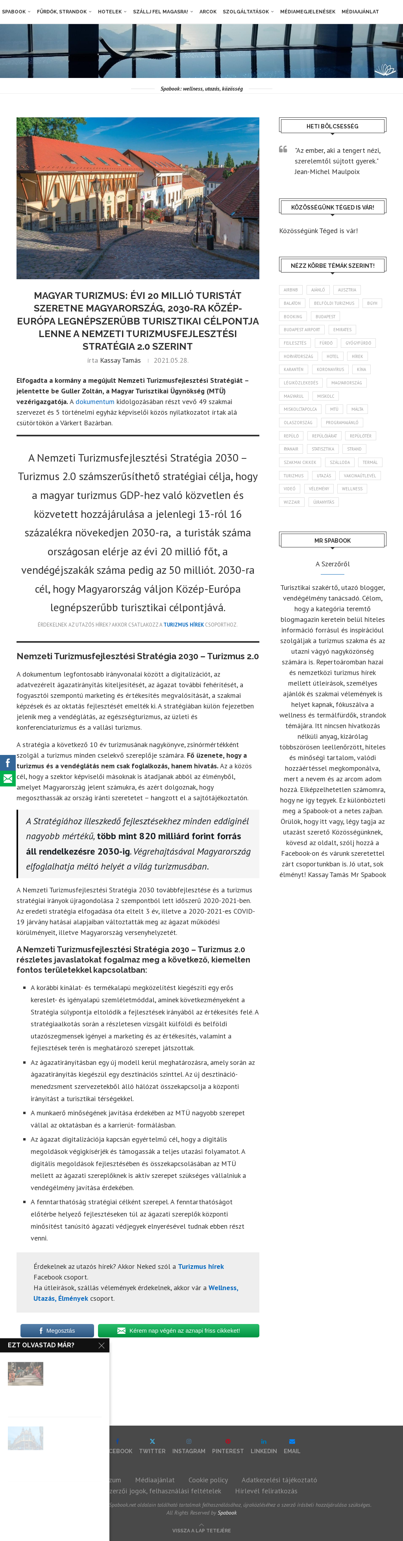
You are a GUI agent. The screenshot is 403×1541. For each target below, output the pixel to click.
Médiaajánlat (358, 12)
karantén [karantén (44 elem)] (295, 373)
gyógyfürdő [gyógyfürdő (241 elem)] (364, 345)
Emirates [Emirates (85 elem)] (347, 331)
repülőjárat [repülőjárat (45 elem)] (327, 442)
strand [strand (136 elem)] (362, 456)
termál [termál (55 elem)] (292, 484)
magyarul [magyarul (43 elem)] (295, 401)
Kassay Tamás (120, 360)
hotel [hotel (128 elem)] (337, 359)
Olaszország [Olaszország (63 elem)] (299, 428)
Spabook (12, 12)
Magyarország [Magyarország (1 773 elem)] (349, 386)
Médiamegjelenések (305, 12)
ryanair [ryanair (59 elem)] (292, 456)
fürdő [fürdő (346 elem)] (329, 345)
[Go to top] (201, 1529)
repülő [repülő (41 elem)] (292, 442)
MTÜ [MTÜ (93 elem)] (337, 414)
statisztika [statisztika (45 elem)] (327, 456)
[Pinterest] (228, 1446)
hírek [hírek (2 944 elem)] (364, 359)
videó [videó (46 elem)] (338, 498)
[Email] (292, 1446)
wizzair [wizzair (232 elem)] (363, 511)
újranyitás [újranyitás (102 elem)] (295, 525)
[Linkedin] (264, 1446)
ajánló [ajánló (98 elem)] (320, 290)
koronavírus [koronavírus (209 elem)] (334, 373)
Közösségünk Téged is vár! (318, 230)
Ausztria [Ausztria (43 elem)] (351, 290)
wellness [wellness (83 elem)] (330, 511)
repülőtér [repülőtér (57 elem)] (367, 442)
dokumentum (95, 401)
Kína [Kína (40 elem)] (367, 373)
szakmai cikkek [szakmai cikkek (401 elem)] (300, 470)
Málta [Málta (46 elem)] (362, 414)
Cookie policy (208, 1479)
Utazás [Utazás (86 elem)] (356, 484)
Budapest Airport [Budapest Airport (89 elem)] (303, 331)
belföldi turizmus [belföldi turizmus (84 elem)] (337, 303)
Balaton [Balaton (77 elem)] (293, 303)
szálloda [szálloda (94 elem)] (341, 470)
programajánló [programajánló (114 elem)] (345, 428)
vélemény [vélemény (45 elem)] (294, 511)
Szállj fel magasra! (158, 12)
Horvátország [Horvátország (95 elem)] (300, 359)
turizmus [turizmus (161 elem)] (324, 484)
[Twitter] (152, 1446)
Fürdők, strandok (60, 12)
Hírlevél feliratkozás (266, 1490)
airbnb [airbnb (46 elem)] (291, 290)
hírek (28, 1362)
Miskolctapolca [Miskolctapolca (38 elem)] (301, 414)
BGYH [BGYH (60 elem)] (290, 318)
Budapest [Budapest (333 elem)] (354, 318)
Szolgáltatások (244, 12)
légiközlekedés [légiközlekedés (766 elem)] (301, 386)
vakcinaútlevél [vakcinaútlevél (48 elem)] (301, 498)
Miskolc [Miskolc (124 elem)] (328, 401)
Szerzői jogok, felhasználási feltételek (163, 1490)
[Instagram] (188, 1446)
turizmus (57, 1362)
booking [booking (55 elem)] (319, 318)
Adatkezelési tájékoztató (279, 1479)
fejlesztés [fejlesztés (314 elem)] (295, 345)
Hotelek (108, 12)
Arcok (206, 12)
